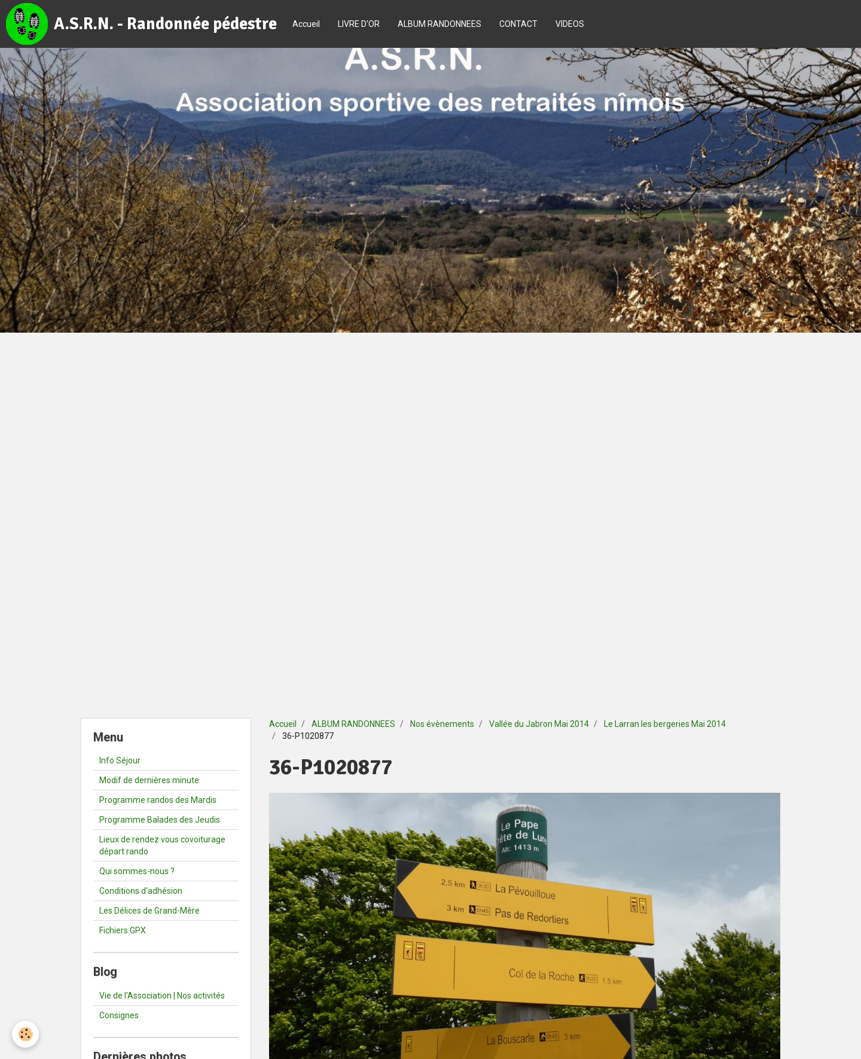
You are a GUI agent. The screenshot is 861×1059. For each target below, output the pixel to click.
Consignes (119, 1015)
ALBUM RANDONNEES (439, 24)
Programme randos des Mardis (157, 800)
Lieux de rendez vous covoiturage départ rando (162, 845)
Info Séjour (120, 760)
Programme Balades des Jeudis (159, 819)
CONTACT (518, 24)
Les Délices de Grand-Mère (149, 910)
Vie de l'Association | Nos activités (162, 995)
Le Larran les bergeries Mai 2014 (665, 724)
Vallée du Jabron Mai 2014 (539, 724)
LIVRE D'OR (359, 24)
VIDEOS (569, 24)
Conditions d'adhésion (140, 891)
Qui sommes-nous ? (137, 871)
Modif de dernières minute (149, 780)
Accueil (306, 24)
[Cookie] (25, 1034)
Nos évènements (442, 724)
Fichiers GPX (122, 930)
